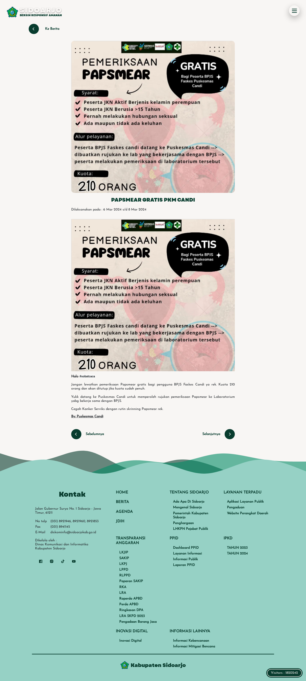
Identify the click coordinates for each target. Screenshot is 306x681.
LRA (122, 593)
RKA (122, 587)
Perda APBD (128, 604)
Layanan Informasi (187, 553)
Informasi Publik (185, 559)
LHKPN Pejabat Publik (190, 529)
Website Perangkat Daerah (247, 513)
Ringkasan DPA (131, 610)
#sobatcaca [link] (87, 376)
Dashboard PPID (186, 548)
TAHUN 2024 (237, 553)
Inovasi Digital (130, 641)
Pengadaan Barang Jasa (138, 622)
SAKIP (124, 558)
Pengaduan (235, 507)
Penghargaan (183, 523)
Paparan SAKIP (131, 581)
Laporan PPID (184, 565)
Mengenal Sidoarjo (187, 507)
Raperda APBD (130, 598)
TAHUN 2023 (237, 548)
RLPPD (124, 575)
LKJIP (123, 552)
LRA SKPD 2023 (132, 616)
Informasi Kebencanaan (191, 641)
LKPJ (123, 564)
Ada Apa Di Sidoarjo (188, 501)
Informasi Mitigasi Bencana (194, 646)
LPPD (123, 570)
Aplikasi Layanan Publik (245, 501)
